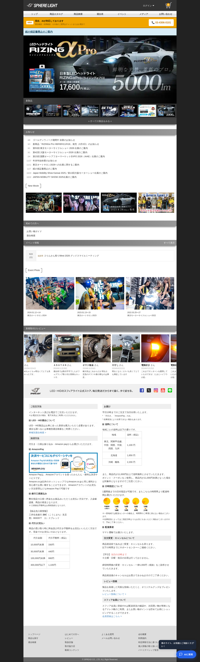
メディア (143, 14)
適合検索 (31, 235)
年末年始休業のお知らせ (45, 160)
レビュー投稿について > (114, 594)
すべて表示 (169, 242)
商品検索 (78, 14)
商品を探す (33, 638)
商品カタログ (56, 14)
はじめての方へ (72, 634)
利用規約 (142, 638)
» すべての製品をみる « (100, 121)
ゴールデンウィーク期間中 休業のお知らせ (54, 140)
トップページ (34, 634)
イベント (122, 14)
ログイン (148, 5)
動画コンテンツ (72, 650)
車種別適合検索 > (37, 432)
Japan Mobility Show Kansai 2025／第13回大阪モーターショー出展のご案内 (70, 173)
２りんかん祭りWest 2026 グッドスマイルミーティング (68, 255)
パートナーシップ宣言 (148, 650)
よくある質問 (108, 634)
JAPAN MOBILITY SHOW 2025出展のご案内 (55, 177)
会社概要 (142, 634)
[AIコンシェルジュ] (186, 654)
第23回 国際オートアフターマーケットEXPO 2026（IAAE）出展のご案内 (69, 156)
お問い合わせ (165, 14)
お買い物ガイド (34, 231)
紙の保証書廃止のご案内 (39, 31)
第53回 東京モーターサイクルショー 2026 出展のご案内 (60, 148)
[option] (100, 66)
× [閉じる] (193, 642)
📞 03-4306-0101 (161, 22)
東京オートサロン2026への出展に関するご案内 (56, 164)
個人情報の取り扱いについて (151, 646)
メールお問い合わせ (111, 638)
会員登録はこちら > (112, 616)
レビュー (69, 638)
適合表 (100, 14)
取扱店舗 (69, 642)
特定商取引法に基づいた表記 (151, 642)
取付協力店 (70, 646)
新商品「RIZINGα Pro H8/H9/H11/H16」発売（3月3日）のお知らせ (66, 144)
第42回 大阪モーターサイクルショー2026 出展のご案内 (60, 152)
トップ (34, 14)
